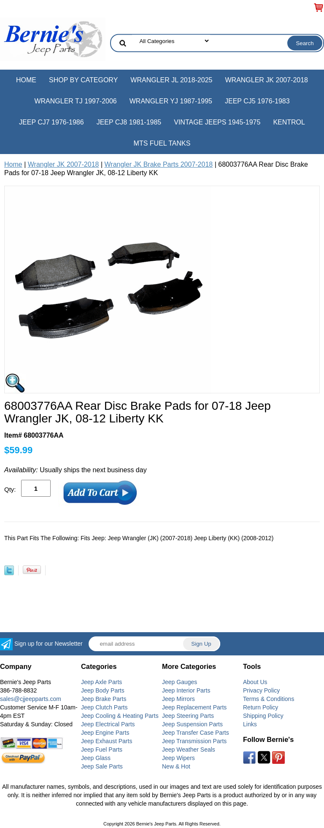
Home (26, 80)
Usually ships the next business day (75, 470)
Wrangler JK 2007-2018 (266, 80)
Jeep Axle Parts (101, 682)
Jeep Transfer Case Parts (195, 732)
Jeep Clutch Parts (104, 707)
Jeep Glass (96, 758)
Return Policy (260, 707)
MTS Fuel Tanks (162, 143)
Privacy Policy (261, 690)
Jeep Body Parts (102, 690)
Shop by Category (83, 80)
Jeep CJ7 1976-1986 (51, 122)
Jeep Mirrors (178, 698)
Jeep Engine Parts (105, 732)
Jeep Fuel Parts (101, 749)
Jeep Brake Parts (103, 698)
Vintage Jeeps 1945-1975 (217, 122)
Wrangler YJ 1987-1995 (171, 101)
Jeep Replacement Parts (194, 707)
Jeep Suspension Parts (192, 724)
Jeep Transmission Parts (194, 741)
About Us (255, 682)
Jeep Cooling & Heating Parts (120, 715)
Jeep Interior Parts (186, 690)
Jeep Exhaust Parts (106, 741)
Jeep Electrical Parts (108, 724)
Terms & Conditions (268, 698)
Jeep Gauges (179, 682)
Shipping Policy (263, 715)
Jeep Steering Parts (188, 715)
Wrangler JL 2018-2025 (171, 80)
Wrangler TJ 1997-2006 (75, 101)
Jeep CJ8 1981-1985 (129, 122)
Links (250, 724)
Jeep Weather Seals (188, 749)
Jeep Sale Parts (102, 766)
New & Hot (176, 766)
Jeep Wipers (178, 758)
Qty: (10, 489)
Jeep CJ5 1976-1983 (257, 101)
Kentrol (289, 122)
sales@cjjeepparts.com (30, 698)
